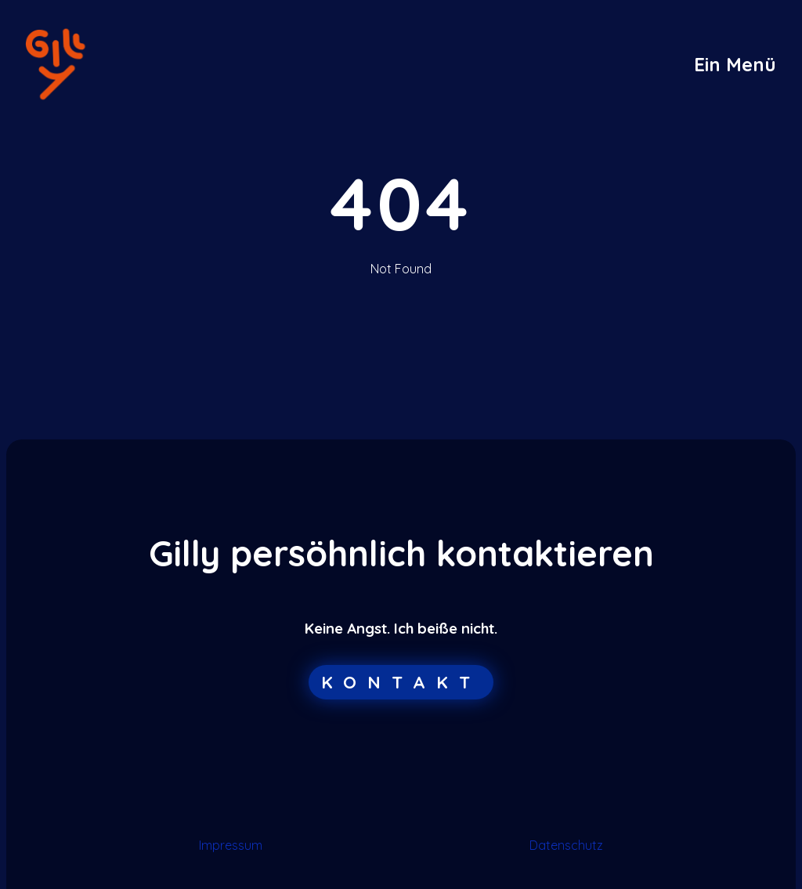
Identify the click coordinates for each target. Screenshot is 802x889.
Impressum (230, 845)
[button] (735, 64)
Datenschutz (566, 845)
